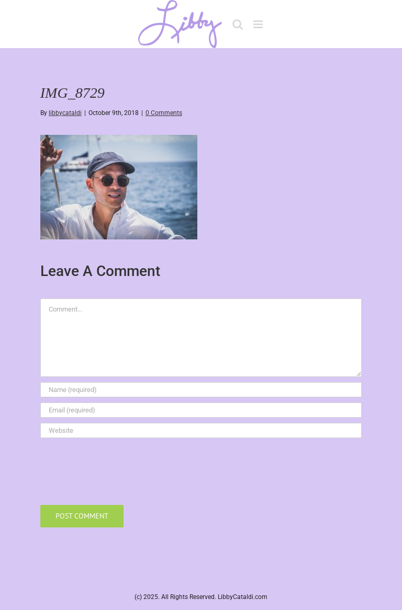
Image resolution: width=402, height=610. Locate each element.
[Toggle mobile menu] (258, 24)
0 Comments (164, 113)
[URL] (201, 430)
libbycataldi (65, 113)
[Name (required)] (201, 389)
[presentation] (119, 468)
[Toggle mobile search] (237, 24)
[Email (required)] (201, 410)
